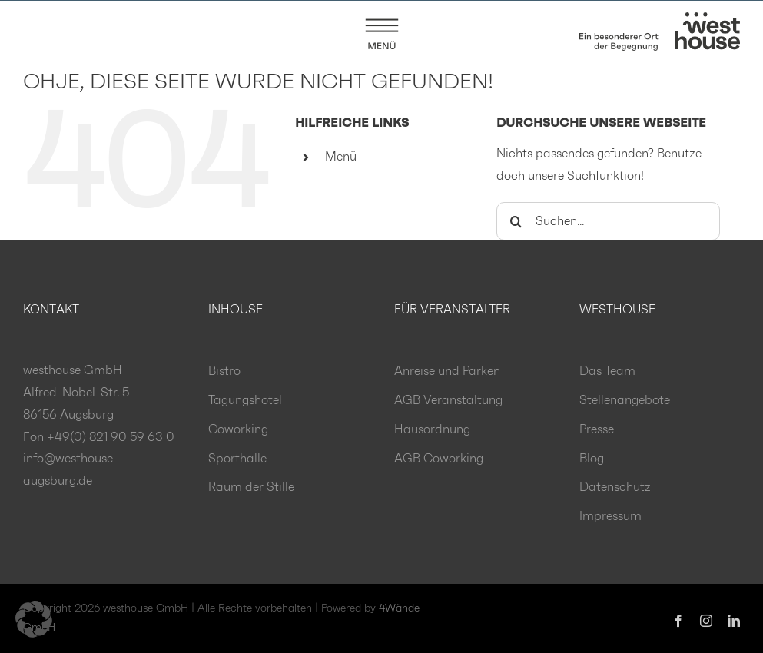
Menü (341, 157)
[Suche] (515, 222)
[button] (34, 619)
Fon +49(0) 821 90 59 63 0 (98, 438)
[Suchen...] (608, 222)
